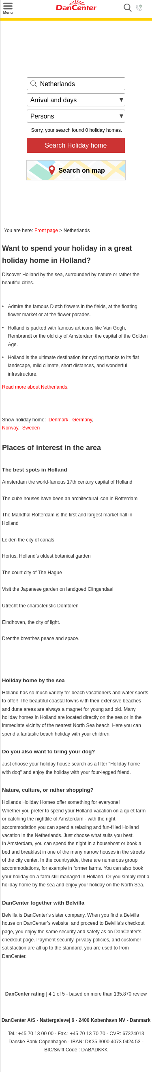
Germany (82, 420)
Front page (46, 230)
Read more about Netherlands (34, 387)
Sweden (31, 428)
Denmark (59, 420)
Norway (10, 428)
